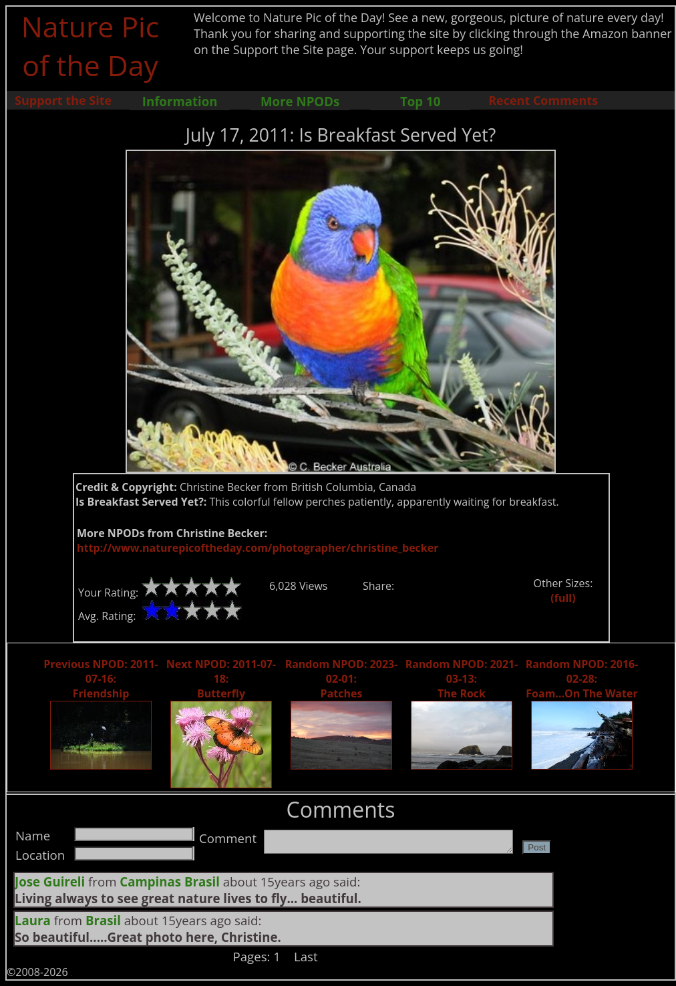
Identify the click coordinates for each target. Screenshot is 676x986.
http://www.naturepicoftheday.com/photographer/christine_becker (257, 547)
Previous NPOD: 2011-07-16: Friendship (100, 679)
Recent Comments (543, 100)
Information (180, 101)
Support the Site (63, 100)
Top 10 (420, 101)
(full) (562, 598)
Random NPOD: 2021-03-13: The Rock (461, 679)
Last (306, 956)
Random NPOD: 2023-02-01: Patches (341, 679)
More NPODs (300, 101)
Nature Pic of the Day (90, 45)
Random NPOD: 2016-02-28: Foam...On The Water (582, 679)
